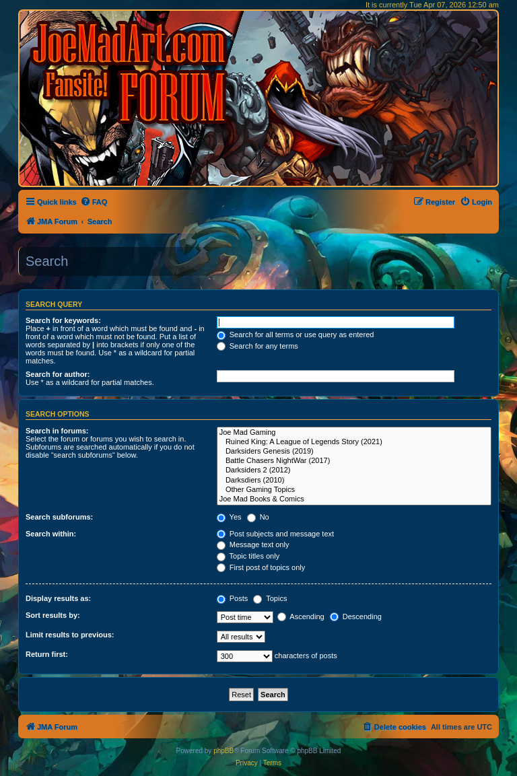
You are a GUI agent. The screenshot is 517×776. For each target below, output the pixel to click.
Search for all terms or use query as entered (295, 334)
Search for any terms (257, 346)
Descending (356, 616)
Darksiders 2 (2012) (354, 470)
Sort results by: (53, 615)
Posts (232, 598)
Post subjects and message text (275, 534)
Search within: (51, 534)
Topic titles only (248, 556)
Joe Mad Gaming (354, 432)
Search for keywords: (63, 320)
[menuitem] (94, 202)
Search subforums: (59, 517)
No (258, 517)
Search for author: (58, 374)
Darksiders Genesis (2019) (354, 451)
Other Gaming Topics (354, 490)
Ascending (300, 616)
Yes (229, 517)
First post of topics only (261, 567)
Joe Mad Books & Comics (354, 499)
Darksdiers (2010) (354, 480)
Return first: (47, 654)
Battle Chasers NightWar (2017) (354, 461)
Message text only (253, 544)
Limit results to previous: (70, 635)
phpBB (223, 750)
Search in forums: (57, 431)
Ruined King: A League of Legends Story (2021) (354, 442)
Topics (270, 598)
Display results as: (58, 598)
